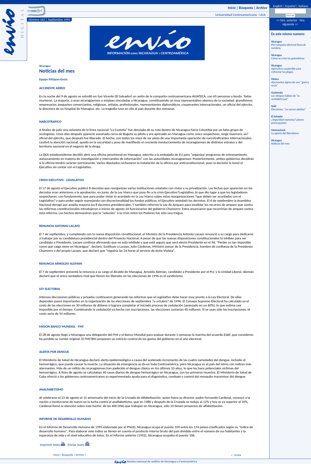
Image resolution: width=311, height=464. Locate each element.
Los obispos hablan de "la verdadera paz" (285, 97)
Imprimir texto (50, 445)
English (277, 6)
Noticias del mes (280, 143)
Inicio (232, 8)
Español (290, 6)
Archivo (261, 8)
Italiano (303, 6)
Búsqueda (246, 8)
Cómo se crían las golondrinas (288, 58)
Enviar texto (76, 445)
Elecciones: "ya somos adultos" (288, 109)
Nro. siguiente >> (293, 22)
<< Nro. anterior (286, 20)
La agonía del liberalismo (285, 133)
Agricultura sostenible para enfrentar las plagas (286, 70)
